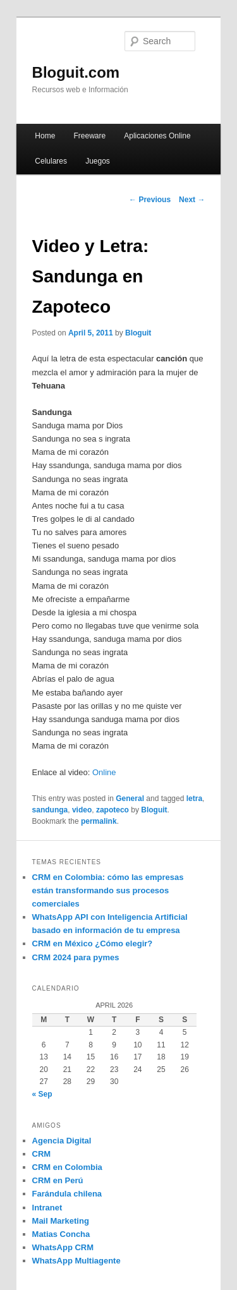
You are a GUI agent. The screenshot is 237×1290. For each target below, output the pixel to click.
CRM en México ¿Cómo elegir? (92, 943)
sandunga (50, 809)
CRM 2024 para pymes (75, 957)
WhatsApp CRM (63, 1247)
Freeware (89, 135)
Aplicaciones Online (157, 135)
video (82, 809)
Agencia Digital (62, 1140)
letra (194, 798)
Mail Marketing (60, 1221)
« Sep (42, 1094)
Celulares (51, 161)
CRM (41, 1154)
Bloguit (138, 333)
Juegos (97, 161)
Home (45, 135)
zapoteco (112, 809)
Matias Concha (61, 1234)
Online (104, 772)
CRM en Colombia (67, 1167)
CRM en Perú (57, 1180)
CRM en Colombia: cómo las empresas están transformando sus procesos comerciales (108, 890)
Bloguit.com (76, 72)
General (130, 798)
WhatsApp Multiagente (76, 1260)
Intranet (47, 1207)
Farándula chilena (67, 1193)
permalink (99, 821)
